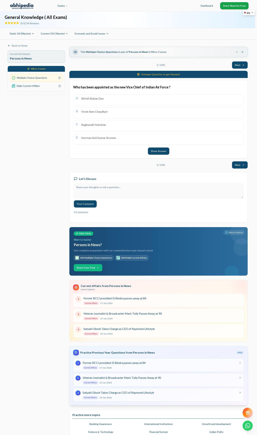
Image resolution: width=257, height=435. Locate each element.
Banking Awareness (101, 423)
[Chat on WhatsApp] (248, 426)
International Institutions (158, 423)
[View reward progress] (248, 413)
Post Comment (85, 203)
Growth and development (216, 423)
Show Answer (158, 151)
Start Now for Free (234, 5)
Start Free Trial (88, 267)
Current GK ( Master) (54, 33)
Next (240, 64)
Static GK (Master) (22, 33)
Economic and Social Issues (92, 33)
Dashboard (207, 5)
